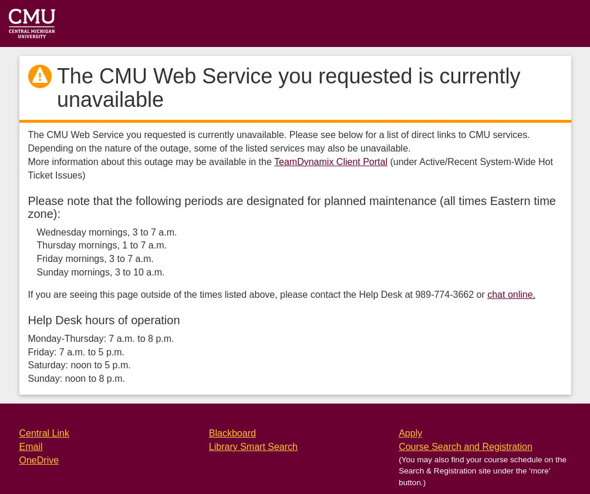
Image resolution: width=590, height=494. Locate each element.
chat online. (511, 295)
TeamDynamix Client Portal (330, 162)
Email (31, 447)
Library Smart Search (253, 447)
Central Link (44, 433)
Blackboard (232, 433)
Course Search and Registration (465, 447)
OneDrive (39, 460)
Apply (410, 433)
